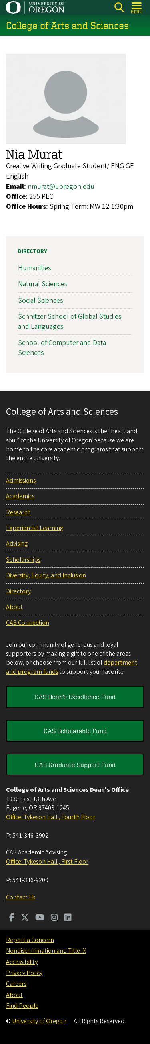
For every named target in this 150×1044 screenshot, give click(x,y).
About (14, 607)
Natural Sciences (43, 284)
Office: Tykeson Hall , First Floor (47, 861)
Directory (32, 251)
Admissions (21, 480)
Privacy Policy (24, 973)
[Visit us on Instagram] (54, 918)
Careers (16, 983)
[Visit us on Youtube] (40, 918)
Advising (17, 543)
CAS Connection (27, 622)
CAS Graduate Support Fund (75, 764)
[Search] (119, 7)
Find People (22, 1005)
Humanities (34, 268)
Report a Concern (30, 940)
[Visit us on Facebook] (12, 918)
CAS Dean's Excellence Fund (75, 696)
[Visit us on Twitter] (25, 918)
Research (18, 512)
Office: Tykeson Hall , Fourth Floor (50, 817)
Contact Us (20, 897)
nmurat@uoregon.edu (61, 186)
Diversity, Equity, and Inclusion (46, 575)
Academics (20, 496)
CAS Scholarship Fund (75, 730)
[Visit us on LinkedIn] (68, 918)
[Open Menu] (137, 7)
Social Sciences (40, 301)
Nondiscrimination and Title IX (46, 950)
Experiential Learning (34, 528)
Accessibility (22, 962)
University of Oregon (39, 1021)
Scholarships (23, 559)
